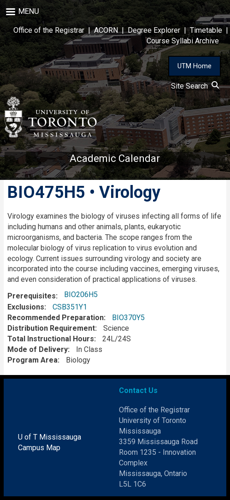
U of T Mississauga (49, 437)
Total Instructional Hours (50, 338)
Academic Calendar (115, 158)
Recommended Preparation (55, 317)
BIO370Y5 (128, 317)
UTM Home (194, 66)
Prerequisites (31, 296)
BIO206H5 (81, 294)
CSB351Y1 (70, 307)
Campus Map (39, 447)
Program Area (32, 360)
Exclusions (25, 307)
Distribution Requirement (51, 328)
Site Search (195, 86)
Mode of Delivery (37, 349)
